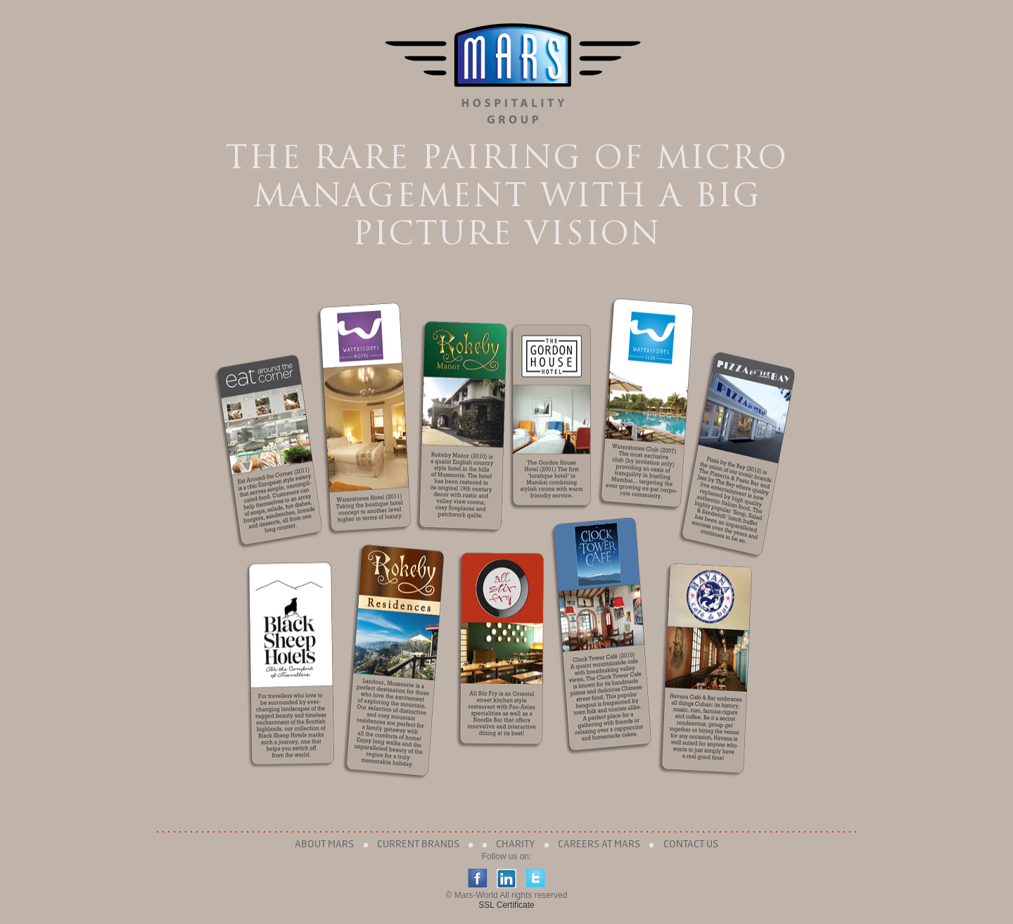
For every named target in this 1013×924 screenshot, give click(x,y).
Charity (515, 844)
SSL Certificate (506, 905)
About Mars (324, 844)
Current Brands (418, 844)
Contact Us (690, 844)
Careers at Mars (599, 844)
